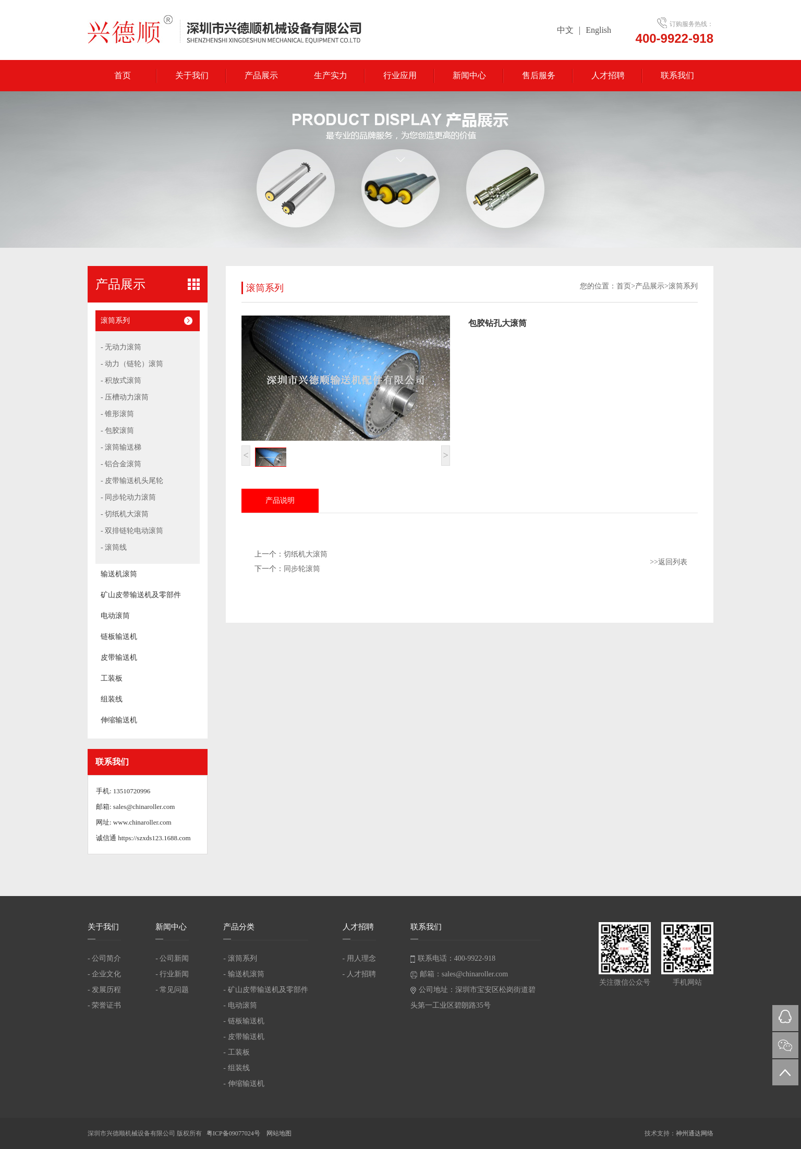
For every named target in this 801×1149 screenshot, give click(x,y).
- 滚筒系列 (240, 958)
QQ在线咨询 (785, 1018)
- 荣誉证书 (104, 1005)
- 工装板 (236, 1052)
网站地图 (279, 1133)
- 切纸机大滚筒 (125, 514)
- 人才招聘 (359, 974)
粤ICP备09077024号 (234, 1133)
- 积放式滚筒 (121, 380)
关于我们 (192, 75)
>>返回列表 (668, 562)
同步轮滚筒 (302, 569)
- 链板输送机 (243, 1021)
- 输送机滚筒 (243, 974)
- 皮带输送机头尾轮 (132, 481)
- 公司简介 (104, 958)
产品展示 (261, 75)
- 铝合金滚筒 (121, 464)
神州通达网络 (694, 1133)
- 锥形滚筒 (117, 414)
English (598, 30)
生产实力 (330, 75)
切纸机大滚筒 (305, 554)
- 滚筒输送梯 (121, 447)
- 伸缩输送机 (243, 1083)
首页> (625, 286)
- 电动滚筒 (240, 1005)
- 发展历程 (104, 990)
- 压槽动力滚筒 (125, 397)
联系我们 (677, 75)
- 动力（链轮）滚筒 (132, 364)
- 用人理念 (359, 958)
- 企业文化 (104, 974)
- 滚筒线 (114, 547)
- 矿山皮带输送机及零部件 (265, 990)
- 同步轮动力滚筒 (128, 497)
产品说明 (280, 500)
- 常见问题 (172, 990)
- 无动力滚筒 (121, 347)
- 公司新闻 (172, 958)
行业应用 (400, 75)
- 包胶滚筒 (117, 430)
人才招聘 (608, 75)
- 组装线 (236, 1068)
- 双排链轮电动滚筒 (132, 531)
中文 (565, 30)
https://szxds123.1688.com (154, 838)
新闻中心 (469, 75)
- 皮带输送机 (243, 1037)
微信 (785, 1045)
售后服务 (538, 75)
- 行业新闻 (172, 974)
